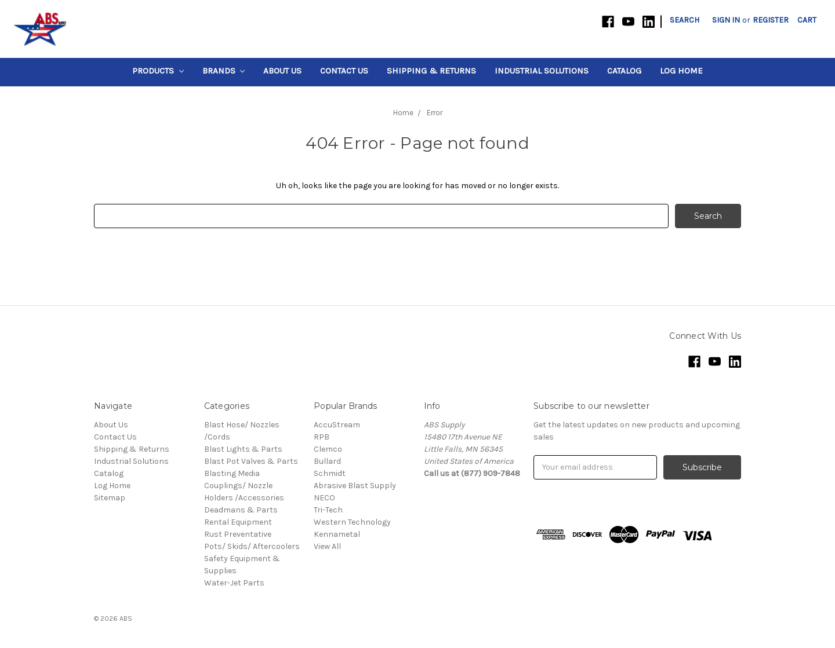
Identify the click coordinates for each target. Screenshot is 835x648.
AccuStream (337, 425)
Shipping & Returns (431, 70)
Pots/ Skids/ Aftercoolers (252, 546)
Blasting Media (232, 473)
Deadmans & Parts (241, 510)
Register (771, 20)
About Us (282, 70)
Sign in (726, 20)
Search (684, 20)
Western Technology (352, 522)
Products (158, 70)
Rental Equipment (238, 522)
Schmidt (330, 473)
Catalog (624, 70)
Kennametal (337, 534)
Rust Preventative (237, 534)
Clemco (328, 449)
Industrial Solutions (542, 70)
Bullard (327, 461)
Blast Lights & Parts (243, 449)
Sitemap (109, 498)
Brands (223, 70)
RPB (321, 437)
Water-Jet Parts (234, 583)
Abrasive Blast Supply (355, 485)
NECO (324, 498)
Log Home (681, 70)
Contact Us (344, 70)
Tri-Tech (328, 510)
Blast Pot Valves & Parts (251, 461)
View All (327, 546)
